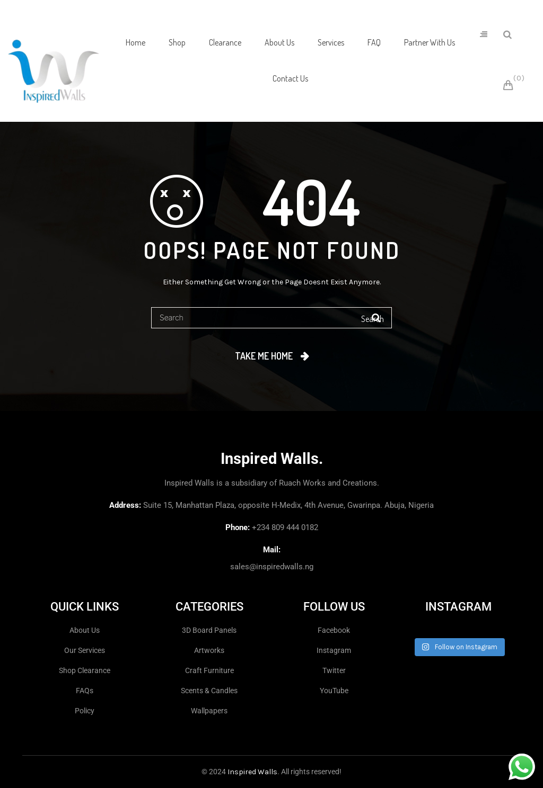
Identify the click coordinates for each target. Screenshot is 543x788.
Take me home (264, 356)
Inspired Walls (252, 771)
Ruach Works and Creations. (329, 483)
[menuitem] (135, 43)
